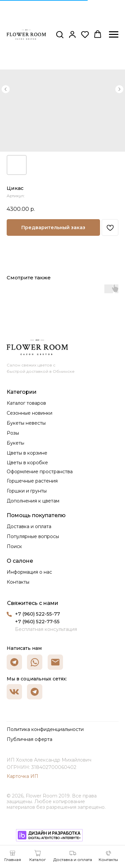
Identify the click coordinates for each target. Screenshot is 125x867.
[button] (60, 34)
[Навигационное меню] (113, 34)
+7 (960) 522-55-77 (37, 614)
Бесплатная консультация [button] (46, 629)
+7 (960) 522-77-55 (37, 622)
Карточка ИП (22, 776)
